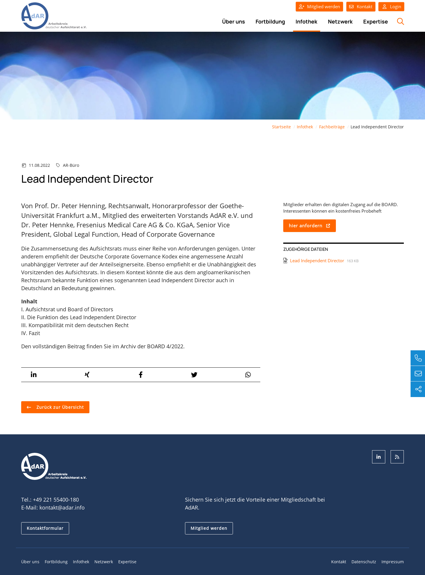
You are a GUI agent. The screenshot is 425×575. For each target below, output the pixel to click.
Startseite (281, 127)
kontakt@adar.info (62, 507)
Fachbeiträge (332, 127)
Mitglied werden (323, 6)
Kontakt (364, 6)
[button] (33, 375)
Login (391, 7)
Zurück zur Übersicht (59, 407)
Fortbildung (270, 21)
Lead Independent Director (317, 260)
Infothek (306, 21)
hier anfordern (305, 226)
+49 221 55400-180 (56, 499)
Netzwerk (340, 21)
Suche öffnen (400, 25)
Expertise (375, 21)
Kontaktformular (45, 528)
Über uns (233, 21)
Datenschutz (363, 562)
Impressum (392, 562)
